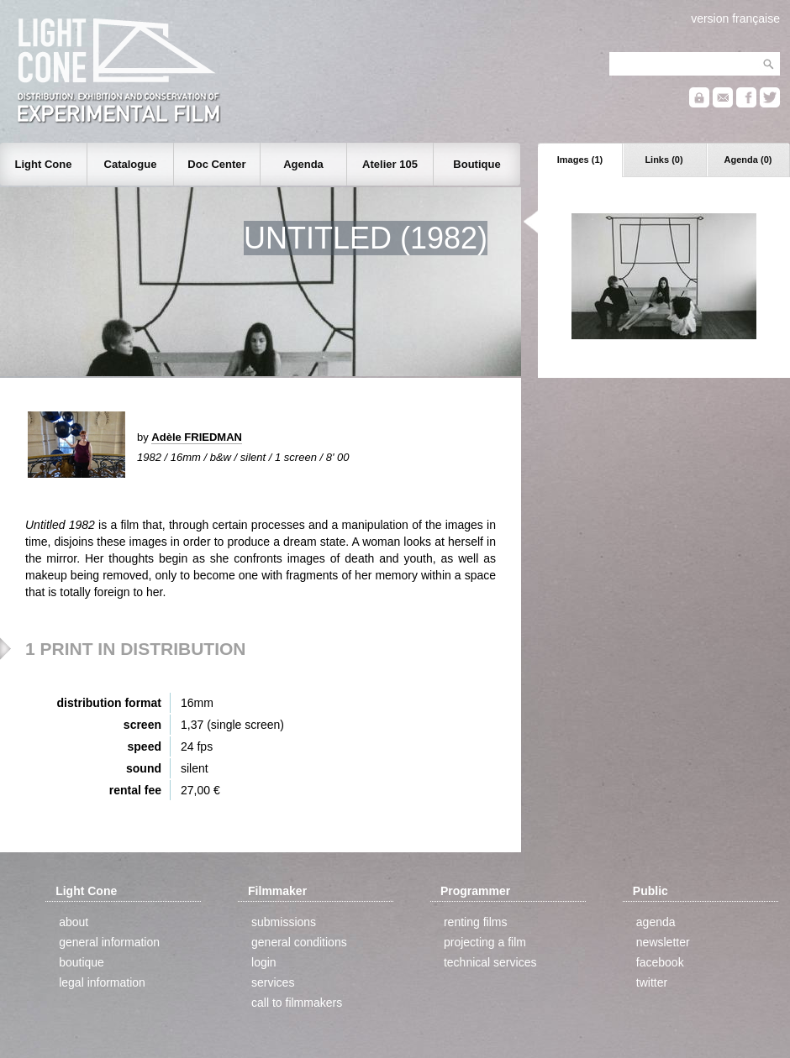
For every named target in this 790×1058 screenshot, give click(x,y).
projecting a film (485, 942)
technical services (490, 962)
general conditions (299, 942)
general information (109, 942)
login (263, 962)
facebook (660, 962)
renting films (475, 922)
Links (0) (663, 160)
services (272, 982)
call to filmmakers (296, 1002)
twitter (651, 982)
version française (735, 18)
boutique (81, 962)
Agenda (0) (748, 160)
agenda (656, 922)
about (73, 922)
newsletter (663, 942)
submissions (283, 922)
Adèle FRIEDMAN (196, 437)
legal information (102, 982)
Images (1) (580, 160)
